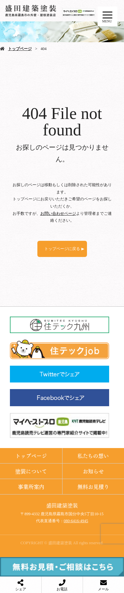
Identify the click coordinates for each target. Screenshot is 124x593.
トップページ (20, 48)
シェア (20, 589)
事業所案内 (31, 486)
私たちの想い (93, 455)
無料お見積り (93, 486)
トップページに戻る (62, 248)
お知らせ (93, 471)
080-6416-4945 (76, 521)
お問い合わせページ (58, 213)
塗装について (31, 471)
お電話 (62, 589)
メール (103, 589)
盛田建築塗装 (62, 505)
